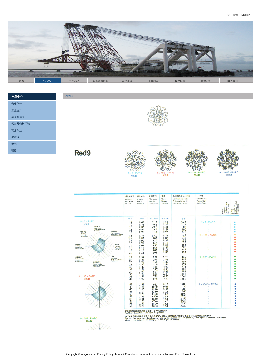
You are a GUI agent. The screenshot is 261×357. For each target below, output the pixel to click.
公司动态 (74, 81)
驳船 (14, 150)
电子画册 (232, 81)
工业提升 (16, 110)
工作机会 (153, 81)
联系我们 (206, 81)
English (245, 14)
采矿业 (15, 137)
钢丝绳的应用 (100, 81)
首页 (21, 81)
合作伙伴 (127, 81)
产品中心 (48, 81)
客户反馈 (180, 81)
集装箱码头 (18, 117)
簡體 (235, 14)
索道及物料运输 (20, 123)
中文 (227, 14)
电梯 (14, 143)
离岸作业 (16, 130)
